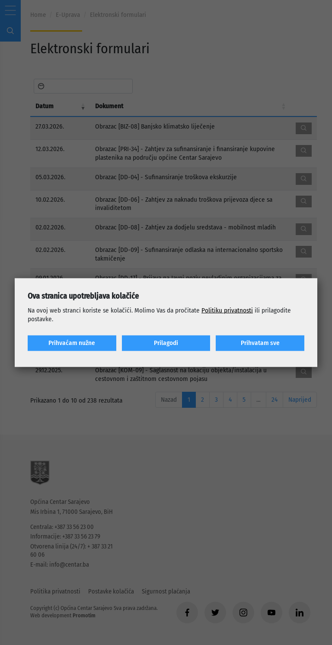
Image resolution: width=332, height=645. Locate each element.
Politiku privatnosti (227, 310)
